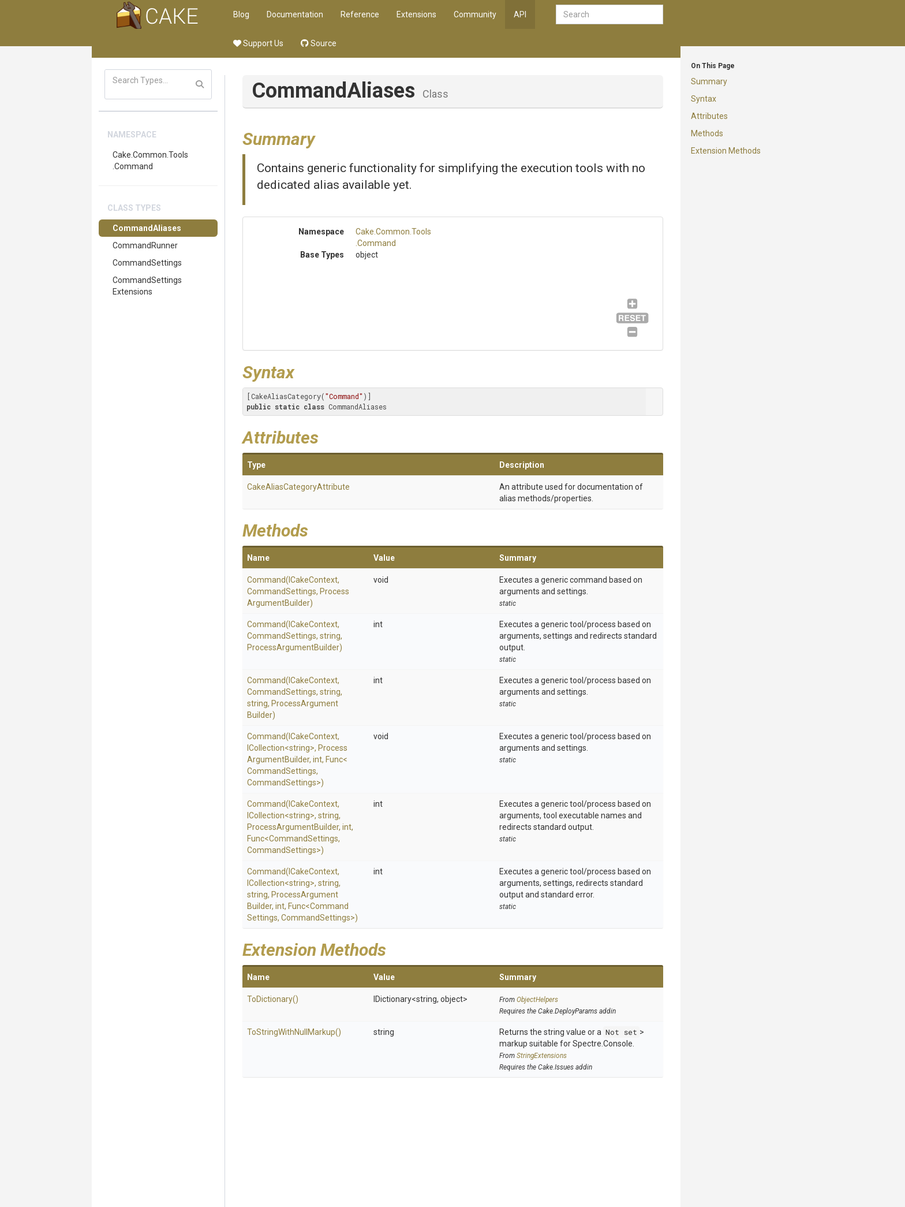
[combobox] (609, 14)
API (520, 14)
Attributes (709, 116)
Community (475, 14)
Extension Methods (726, 150)
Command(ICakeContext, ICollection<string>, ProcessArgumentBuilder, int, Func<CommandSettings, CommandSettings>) (297, 759)
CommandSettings (147, 262)
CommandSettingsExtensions (147, 285)
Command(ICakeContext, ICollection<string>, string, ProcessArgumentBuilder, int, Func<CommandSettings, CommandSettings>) (300, 827)
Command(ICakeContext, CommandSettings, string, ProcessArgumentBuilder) (294, 636)
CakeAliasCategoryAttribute (298, 486)
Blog (241, 14)
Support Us (258, 43)
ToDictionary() (272, 999)
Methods (707, 133)
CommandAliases (147, 228)
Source (318, 43)
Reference (360, 14)
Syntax (703, 98)
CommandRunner (145, 245)
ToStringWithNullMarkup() (294, 1032)
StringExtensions (542, 1056)
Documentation (295, 14)
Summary (709, 81)
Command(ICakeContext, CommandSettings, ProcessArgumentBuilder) (298, 591)
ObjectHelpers (537, 1000)
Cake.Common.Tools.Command (150, 160)
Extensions (416, 14)
